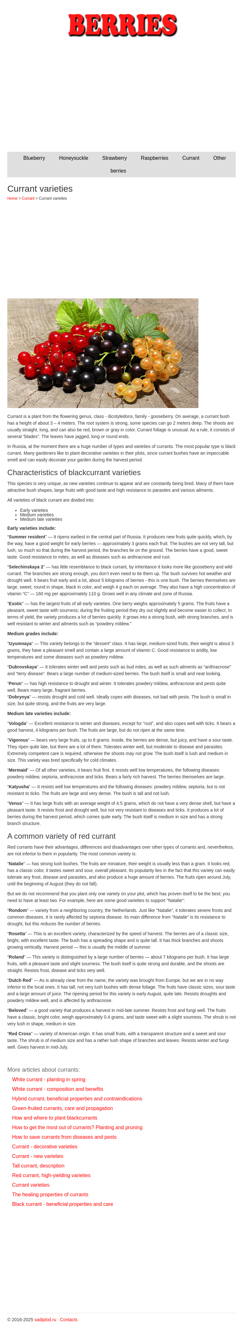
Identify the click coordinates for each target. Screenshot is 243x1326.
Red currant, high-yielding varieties (51, 1175)
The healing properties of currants (50, 1194)
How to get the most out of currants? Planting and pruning (77, 1127)
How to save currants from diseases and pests (64, 1137)
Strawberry (114, 158)
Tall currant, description (38, 1165)
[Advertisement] (121, 100)
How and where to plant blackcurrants (54, 1118)
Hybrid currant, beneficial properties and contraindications (77, 1098)
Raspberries (154, 158)
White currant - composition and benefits (57, 1089)
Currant (190, 158)
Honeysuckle (74, 158)
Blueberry (34, 158)
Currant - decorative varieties (44, 1146)
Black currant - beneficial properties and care (62, 1204)
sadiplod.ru (45, 1319)
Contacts (68, 1319)
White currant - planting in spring (48, 1079)
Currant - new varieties (37, 1156)
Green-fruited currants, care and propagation (62, 1108)
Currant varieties (30, 1185)
